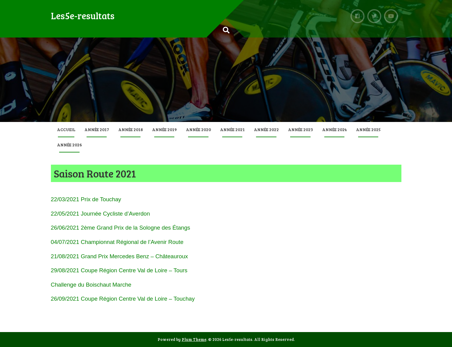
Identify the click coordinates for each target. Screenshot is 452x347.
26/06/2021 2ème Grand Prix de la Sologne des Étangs (120, 227)
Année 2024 (334, 129)
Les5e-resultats (83, 15)
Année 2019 (164, 129)
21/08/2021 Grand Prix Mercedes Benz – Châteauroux (119, 256)
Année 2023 (300, 129)
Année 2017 (96, 129)
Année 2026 (69, 145)
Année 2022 (266, 129)
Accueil (66, 129)
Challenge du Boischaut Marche (91, 284)
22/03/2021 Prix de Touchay (86, 199)
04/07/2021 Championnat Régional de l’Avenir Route (117, 242)
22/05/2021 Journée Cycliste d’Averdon (100, 213)
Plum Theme (194, 339)
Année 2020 (198, 129)
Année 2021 (232, 129)
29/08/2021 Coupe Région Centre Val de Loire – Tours (119, 270)
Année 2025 (368, 129)
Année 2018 (130, 129)
